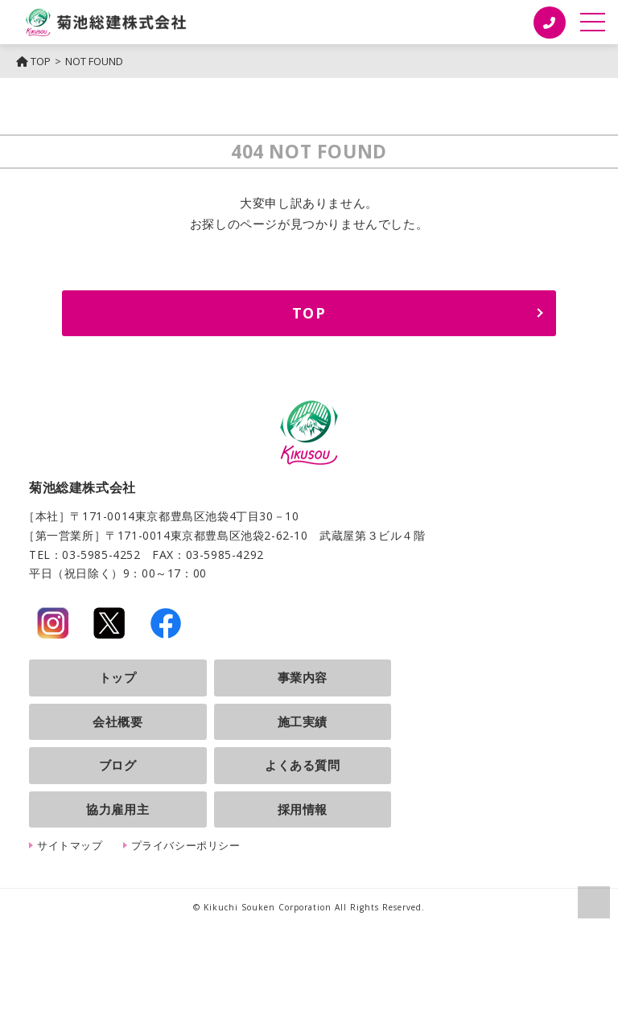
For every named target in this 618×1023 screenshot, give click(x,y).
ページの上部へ (594, 902)
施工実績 (303, 721)
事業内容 (303, 677)
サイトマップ (70, 845)
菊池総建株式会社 (106, 22)
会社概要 (117, 721)
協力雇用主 (117, 809)
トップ (118, 677)
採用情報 (303, 809)
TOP (33, 61)
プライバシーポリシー (186, 845)
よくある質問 (302, 765)
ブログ (118, 765)
